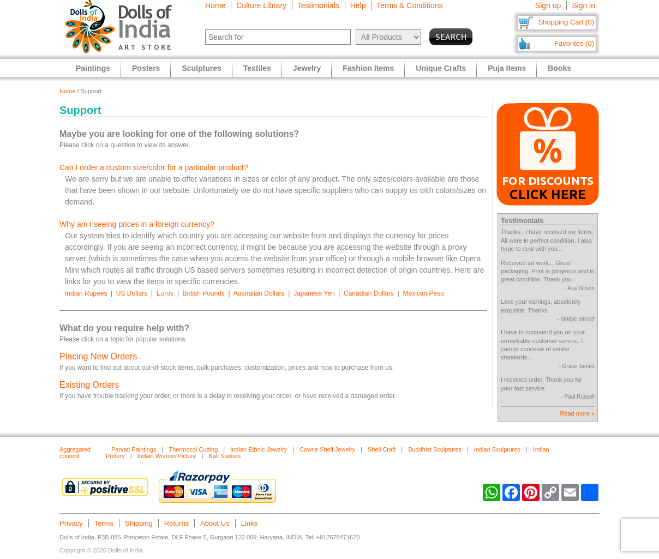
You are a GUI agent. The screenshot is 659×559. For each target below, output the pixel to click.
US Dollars (131, 293)
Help (358, 5)
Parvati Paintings (134, 449)
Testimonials (318, 5)
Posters (146, 68)
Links (249, 523)
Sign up (548, 5)
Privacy (71, 523)
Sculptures (201, 68)
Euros (165, 293)
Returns (176, 523)
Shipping (139, 523)
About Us (214, 523)
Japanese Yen (313, 293)
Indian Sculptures (497, 449)
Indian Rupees (86, 293)
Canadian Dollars (369, 293)
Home (215, 5)
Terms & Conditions (409, 5)
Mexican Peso (423, 293)
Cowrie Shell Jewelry (327, 449)
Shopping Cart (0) (566, 22)
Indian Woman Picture (166, 456)
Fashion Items (368, 68)
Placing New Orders (98, 356)
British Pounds (203, 293)
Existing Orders (89, 384)
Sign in (583, 5)
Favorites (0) (574, 43)
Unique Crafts (441, 68)
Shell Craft (382, 449)
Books (559, 68)
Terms (103, 523)
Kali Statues (225, 456)
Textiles (257, 68)
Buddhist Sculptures (435, 449)
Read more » (577, 413)
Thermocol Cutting (193, 449)
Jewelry (307, 68)
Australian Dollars (259, 293)
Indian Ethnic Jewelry (258, 449)
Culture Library (261, 5)
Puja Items (507, 68)
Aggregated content (75, 452)
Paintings (93, 68)
